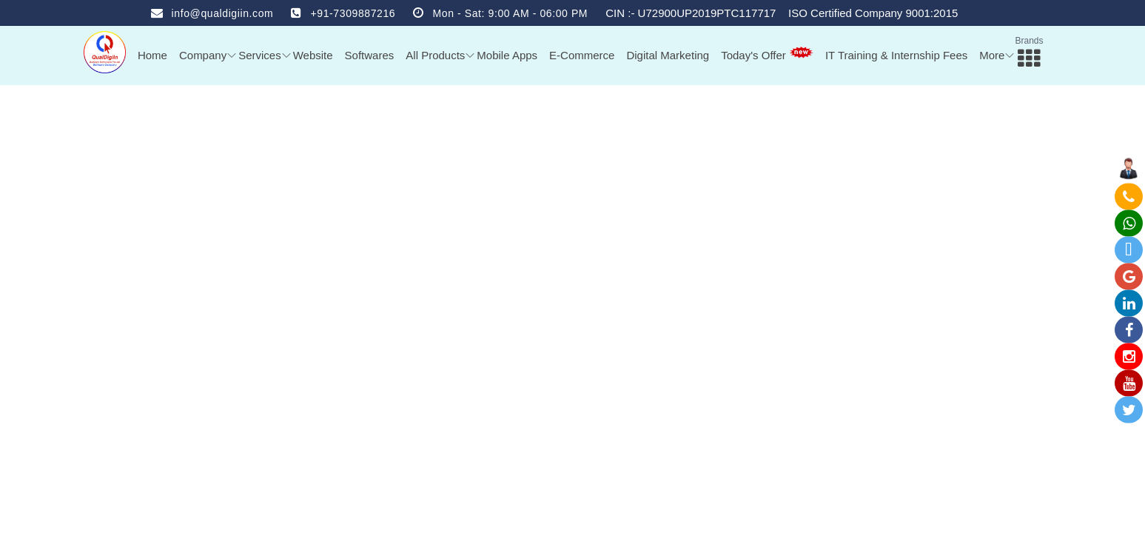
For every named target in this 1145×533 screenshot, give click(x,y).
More (991, 55)
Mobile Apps (507, 55)
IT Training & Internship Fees (896, 55)
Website (313, 55)
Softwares (369, 55)
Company (202, 55)
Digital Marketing (667, 55)
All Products (435, 55)
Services (259, 55)
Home (152, 55)
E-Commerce (581, 55)
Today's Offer (767, 54)
